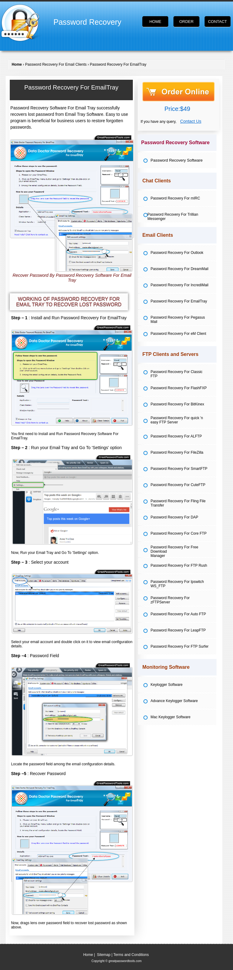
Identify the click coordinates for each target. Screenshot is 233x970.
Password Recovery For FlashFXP (179, 388)
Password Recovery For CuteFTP (178, 485)
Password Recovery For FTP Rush (179, 565)
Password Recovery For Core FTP (178, 533)
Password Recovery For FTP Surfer (180, 646)
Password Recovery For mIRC (175, 198)
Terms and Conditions (131, 955)
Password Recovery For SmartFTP (179, 469)
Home (155, 21)
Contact (217, 21)
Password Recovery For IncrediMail (179, 285)
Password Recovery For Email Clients (55, 64)
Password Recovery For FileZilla (177, 452)
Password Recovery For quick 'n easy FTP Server (177, 420)
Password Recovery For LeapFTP (178, 630)
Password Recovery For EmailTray (179, 301)
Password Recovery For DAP (174, 517)
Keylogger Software (167, 685)
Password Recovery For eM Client (178, 333)
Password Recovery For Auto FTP (178, 614)
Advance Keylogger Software (174, 701)
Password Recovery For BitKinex (177, 404)
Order (186, 21)
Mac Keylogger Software (171, 717)
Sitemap (104, 955)
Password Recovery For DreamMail (179, 269)
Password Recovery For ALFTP (176, 436)
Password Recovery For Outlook (177, 253)
